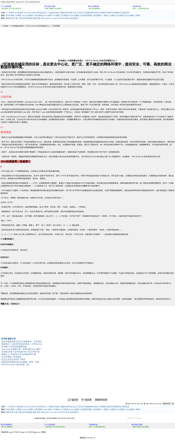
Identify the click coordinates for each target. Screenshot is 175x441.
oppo (55, 18)
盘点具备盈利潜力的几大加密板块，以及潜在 (21, 341)
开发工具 (82, 13)
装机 (71, 18)
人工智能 (49, 13)
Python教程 (120, 15)
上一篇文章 (73, 400)
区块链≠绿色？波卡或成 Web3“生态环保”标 (20, 352)
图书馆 (37, 2)
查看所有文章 (101, 400)
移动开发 (68, 13)
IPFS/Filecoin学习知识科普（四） (16, 364)
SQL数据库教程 (86, 15)
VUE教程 (56, 15)
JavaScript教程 (27, 15)
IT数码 (3, 2)
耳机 (38, 18)
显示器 (22, 18)
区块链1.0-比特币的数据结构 (14, 346)
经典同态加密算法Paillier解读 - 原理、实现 (20, 362)
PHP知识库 (41, 13)
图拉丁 (76, 18)
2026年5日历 (70, 418)
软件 (22, 2)
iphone (47, 18)
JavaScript (27, 13)
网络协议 (118, 13)
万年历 (63, 418)
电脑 (7, 18)
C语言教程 (96, 15)
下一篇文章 (86, 400)
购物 (9, 2)
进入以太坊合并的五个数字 (13, 359)
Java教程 (111, 15)
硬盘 (34, 18)
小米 (59, 18)
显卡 (17, 18)
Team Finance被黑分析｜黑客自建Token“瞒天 (21, 349)
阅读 (31, 2)
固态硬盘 (28, 18)
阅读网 (54, 418)
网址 (13, 2)
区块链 (56, 13)
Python (33, 13)
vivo (51, 18)
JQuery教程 (47, 15)
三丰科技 (48, 418)
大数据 (62, 13)
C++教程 (104, 15)
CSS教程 (18, 15)
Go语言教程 (38, 15)
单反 (67, 18)
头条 (18, 2)
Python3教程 (129, 15)
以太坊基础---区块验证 (11, 357)
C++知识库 (10, 13)
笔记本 (12, 18)
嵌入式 (75, 13)
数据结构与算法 (92, 13)
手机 (42, 18)
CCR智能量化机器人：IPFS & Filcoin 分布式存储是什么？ (30, 26)
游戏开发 (110, 13)
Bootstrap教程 (74, 15)
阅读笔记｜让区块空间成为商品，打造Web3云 (21, 344)
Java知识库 (19, 13)
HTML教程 (10, 15)
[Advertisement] (87, 43)
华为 (63, 18)
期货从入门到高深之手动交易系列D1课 (18, 354)
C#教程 (137, 15)
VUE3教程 (64, 15)
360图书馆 (37, 418)
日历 (27, 2)
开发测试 (102, 13)
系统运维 (125, 13)
